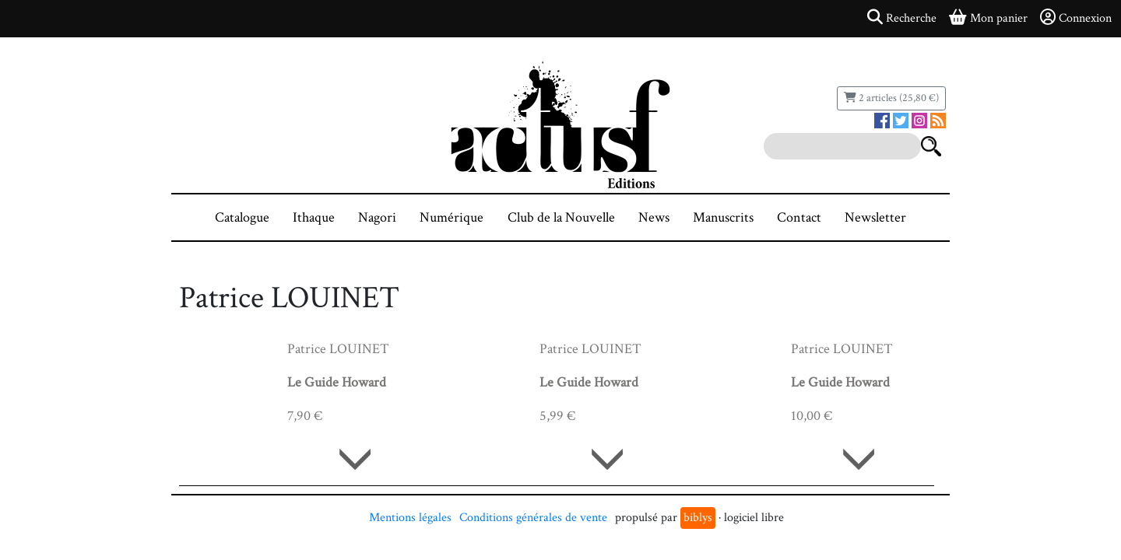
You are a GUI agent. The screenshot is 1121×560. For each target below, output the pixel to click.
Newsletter (875, 217)
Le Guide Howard (336, 382)
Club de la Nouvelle (561, 217)
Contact (799, 217)
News (653, 217)
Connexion (1076, 17)
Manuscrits (723, 217)
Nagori (377, 217)
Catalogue (242, 217)
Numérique (451, 217)
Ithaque (314, 217)
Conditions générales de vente (533, 517)
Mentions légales (410, 517)
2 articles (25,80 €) (891, 98)
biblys (697, 517)
